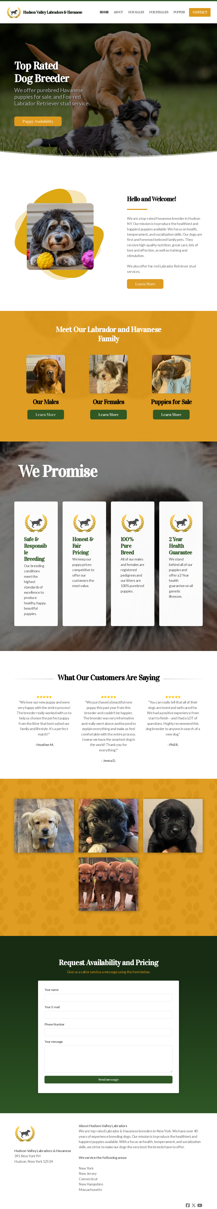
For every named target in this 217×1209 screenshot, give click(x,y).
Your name (51, 989)
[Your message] (108, 1059)
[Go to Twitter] (194, 1205)
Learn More (143, 284)
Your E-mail (52, 1007)
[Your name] (108, 997)
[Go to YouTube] (200, 1205)
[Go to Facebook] (188, 1205)
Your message (53, 1041)
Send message (108, 1079)
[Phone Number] (108, 1032)
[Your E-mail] (108, 1015)
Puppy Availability (38, 121)
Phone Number (54, 1024)
